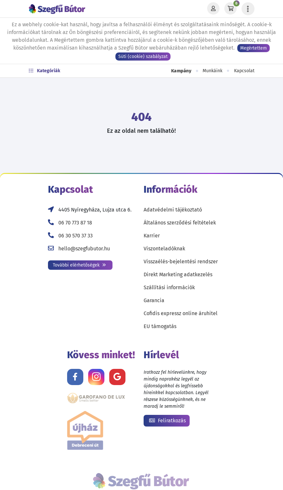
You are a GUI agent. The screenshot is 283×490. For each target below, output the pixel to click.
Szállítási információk (169, 287)
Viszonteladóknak (164, 248)
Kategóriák (44, 71)
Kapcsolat (244, 71)
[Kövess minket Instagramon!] (96, 377)
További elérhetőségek (79, 265)
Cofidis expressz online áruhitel (181, 313)
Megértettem (253, 48)
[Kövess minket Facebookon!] (75, 377)
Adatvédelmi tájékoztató (173, 210)
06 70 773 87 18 (75, 223)
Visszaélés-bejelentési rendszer (181, 261)
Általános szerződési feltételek (180, 223)
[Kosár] (230, 8)
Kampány (181, 71)
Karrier (152, 236)
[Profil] (213, 8)
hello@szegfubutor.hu (84, 248)
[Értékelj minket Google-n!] (117, 377)
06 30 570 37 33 (75, 236)
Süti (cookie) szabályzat (143, 56)
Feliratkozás (167, 420)
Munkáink (212, 71)
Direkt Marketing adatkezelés (178, 274)
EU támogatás (160, 326)
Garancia (154, 300)
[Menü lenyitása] (248, 8)
